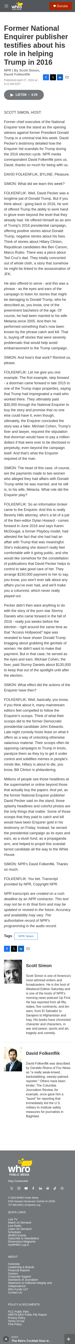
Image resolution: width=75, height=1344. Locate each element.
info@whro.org (32, 1205)
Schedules (14, 1232)
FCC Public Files (18, 1311)
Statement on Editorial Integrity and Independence (30, 1284)
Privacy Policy (16, 1317)
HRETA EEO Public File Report (27, 1314)
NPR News (26, 936)
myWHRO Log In (18, 1244)
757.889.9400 (15, 1205)
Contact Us (15, 1292)
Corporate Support (19, 1276)
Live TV (12, 1219)
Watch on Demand (19, 1222)
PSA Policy (15, 1324)
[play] (6, 1339)
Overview (14, 1264)
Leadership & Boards (21, 1267)
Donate (62, 6)
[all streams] (69, 1339)
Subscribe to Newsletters (23, 1238)
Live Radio (14, 1225)
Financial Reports (19, 1270)
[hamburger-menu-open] (6, 6)
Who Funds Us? (18, 1289)
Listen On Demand (19, 1229)
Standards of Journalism (23, 1279)
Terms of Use (16, 1321)
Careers (13, 1273)
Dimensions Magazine (22, 1241)
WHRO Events (17, 1235)
